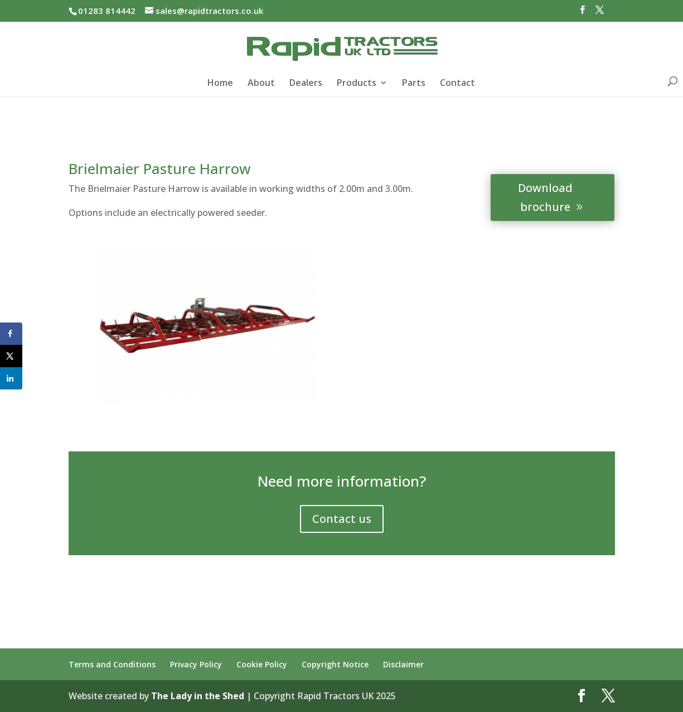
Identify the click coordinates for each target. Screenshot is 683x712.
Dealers (305, 84)
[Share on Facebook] (11, 334)
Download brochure (545, 197)
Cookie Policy (261, 664)
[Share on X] (11, 356)
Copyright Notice (335, 664)
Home (220, 84)
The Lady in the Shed (197, 696)
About (261, 84)
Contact (457, 84)
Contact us (341, 518)
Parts (413, 84)
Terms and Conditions (112, 664)
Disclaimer (403, 664)
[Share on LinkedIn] (11, 378)
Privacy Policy (196, 664)
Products (356, 84)
